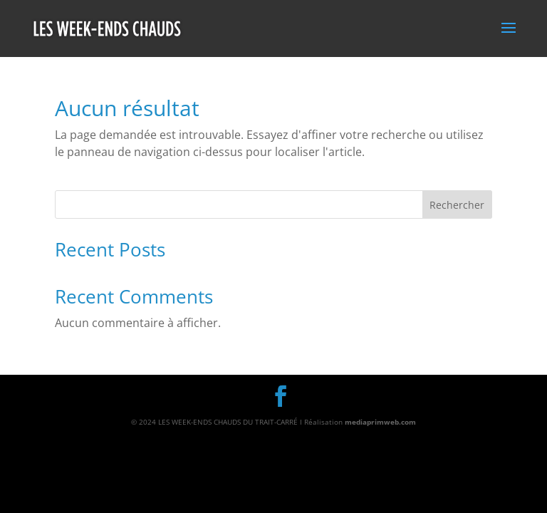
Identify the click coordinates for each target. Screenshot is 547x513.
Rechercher (456, 205)
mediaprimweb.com (380, 422)
